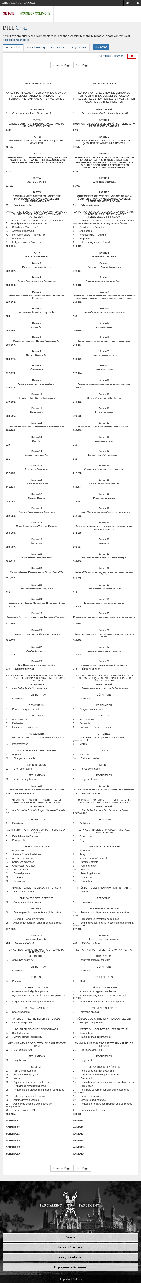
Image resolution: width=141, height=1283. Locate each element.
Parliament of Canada (18, 2)
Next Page (82, 65)
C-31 (21, 28)
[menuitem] (128, 3)
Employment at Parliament (70, 1267)
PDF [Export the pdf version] (132, 56)
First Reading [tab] (13, 47)
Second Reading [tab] (35, 47)
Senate (8, 13)
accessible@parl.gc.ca (16, 39)
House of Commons (35, 13)
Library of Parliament (70, 1257)
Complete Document (112, 55)
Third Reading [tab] (58, 47)
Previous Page (61, 65)
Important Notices (71, 1279)
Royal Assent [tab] (79, 47)
